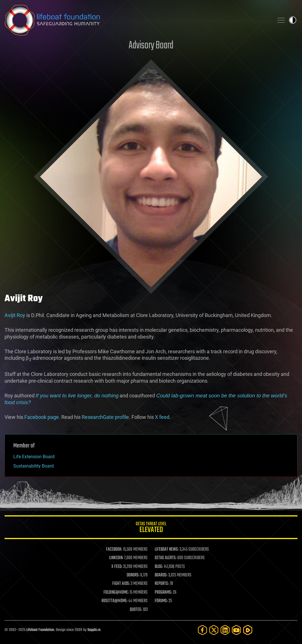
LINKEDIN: (116, 558)
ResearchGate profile (105, 417)
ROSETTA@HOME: (115, 601)
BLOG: (159, 566)
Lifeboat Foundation (40, 630)
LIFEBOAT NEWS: (167, 549)
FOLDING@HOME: (116, 592)
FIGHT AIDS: (121, 583)
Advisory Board (151, 46)
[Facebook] (202, 630)
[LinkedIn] (225, 630)
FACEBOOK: (114, 549)
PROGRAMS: (163, 592)
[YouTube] (236, 630)
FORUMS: (161, 601)
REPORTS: (162, 583)
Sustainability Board (33, 466)
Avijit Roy (15, 315)
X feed (162, 417)
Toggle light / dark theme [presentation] (292, 20)
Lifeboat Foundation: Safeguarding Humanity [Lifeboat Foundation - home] (137, 20)
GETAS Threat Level (151, 528)
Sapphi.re (93, 630)
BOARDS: (161, 575)
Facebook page (41, 417)
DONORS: (133, 575)
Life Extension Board (34, 456)
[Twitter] (213, 630)
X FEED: (116, 566)
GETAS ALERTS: (165, 558)
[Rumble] (247, 630)
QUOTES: (136, 609)
